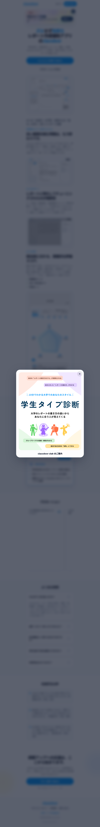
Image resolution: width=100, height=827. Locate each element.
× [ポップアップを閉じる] (80, 374)
